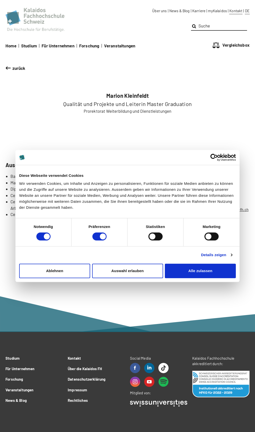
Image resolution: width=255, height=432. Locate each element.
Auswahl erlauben (127, 271)
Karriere (198, 10)
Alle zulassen (200, 271)
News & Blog (179, 10)
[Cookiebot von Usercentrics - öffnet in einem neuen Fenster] (214, 157)
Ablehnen (54, 271)
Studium (29, 45)
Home (10, 45)
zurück (18, 68)
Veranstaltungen (119, 45)
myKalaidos (217, 10)
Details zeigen (213, 255)
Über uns (159, 10)
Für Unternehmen (58, 45)
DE (247, 10)
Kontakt (235, 10)
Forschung (89, 45)
